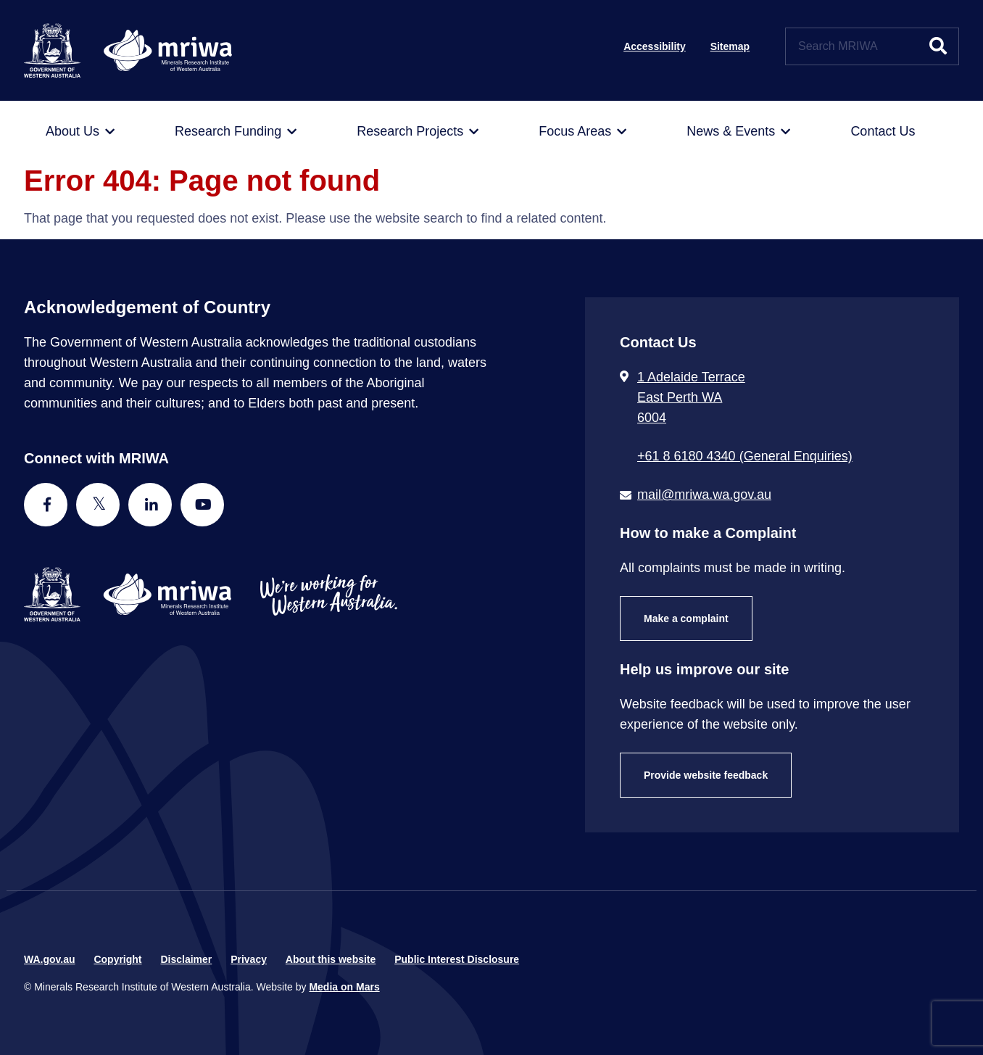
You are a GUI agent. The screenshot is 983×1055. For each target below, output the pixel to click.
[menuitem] (80, 132)
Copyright (117, 959)
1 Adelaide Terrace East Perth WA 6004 (691, 397)
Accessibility (654, 46)
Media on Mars (344, 987)
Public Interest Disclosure (456, 959)
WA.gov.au (49, 959)
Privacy (249, 959)
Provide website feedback (706, 775)
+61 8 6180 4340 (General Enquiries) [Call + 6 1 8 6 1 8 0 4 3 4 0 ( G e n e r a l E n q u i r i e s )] (745, 456)
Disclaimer (186, 959)
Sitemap (730, 46)
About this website (331, 959)
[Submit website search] (938, 46)
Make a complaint (686, 618)
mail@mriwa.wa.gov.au (704, 494)
